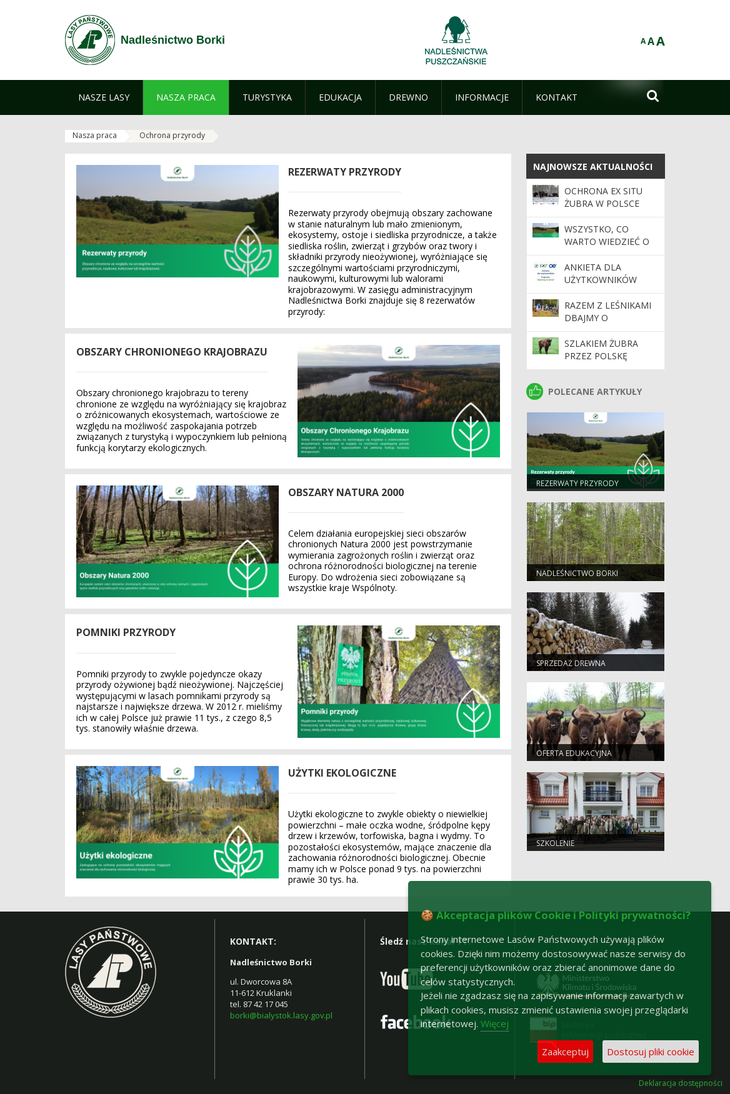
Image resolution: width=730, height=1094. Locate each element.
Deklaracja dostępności (680, 1083)
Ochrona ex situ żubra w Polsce (603, 197)
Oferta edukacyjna (574, 753)
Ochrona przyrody (172, 135)
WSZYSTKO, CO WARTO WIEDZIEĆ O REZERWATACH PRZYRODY (606, 248)
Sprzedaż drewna (571, 663)
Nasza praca (94, 135)
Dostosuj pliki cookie (650, 1051)
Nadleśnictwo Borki (577, 573)
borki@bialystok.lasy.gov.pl (281, 1015)
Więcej (495, 1023)
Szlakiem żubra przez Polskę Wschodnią (601, 356)
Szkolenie (555, 843)
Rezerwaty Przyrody (577, 483)
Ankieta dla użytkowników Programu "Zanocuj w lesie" (605, 286)
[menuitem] (103, 97)
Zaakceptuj (565, 1051)
